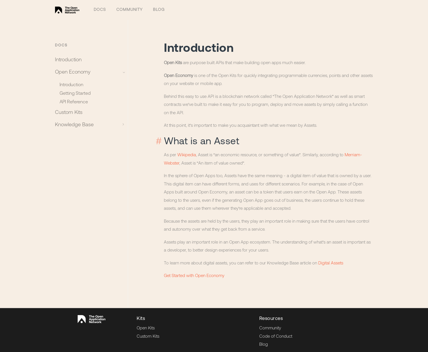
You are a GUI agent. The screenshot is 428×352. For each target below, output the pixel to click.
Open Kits (146, 325)
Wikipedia (186, 151)
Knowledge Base (88, 123)
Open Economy (88, 71)
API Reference (74, 100)
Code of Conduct (275, 333)
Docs (99, 8)
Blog (155, 8)
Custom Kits (69, 111)
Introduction (68, 58)
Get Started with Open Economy (194, 272)
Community (127, 8)
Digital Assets (330, 259)
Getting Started (75, 92)
